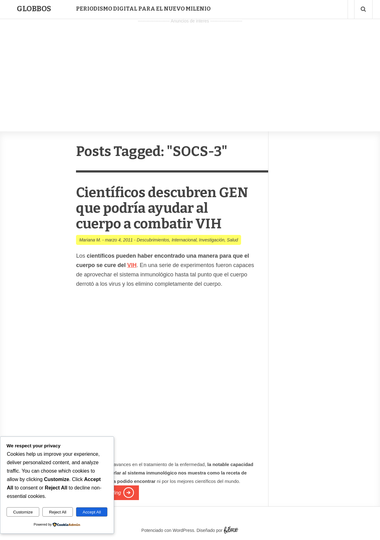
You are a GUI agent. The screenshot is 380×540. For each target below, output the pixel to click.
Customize (23, 512)
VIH (131, 265)
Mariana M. (90, 239)
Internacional (184, 239)
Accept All (92, 512)
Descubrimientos (153, 239)
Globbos (34, 8)
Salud (232, 239)
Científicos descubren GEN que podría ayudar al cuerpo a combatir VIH (162, 208)
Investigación (212, 239)
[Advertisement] (190, 69)
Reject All (57, 512)
